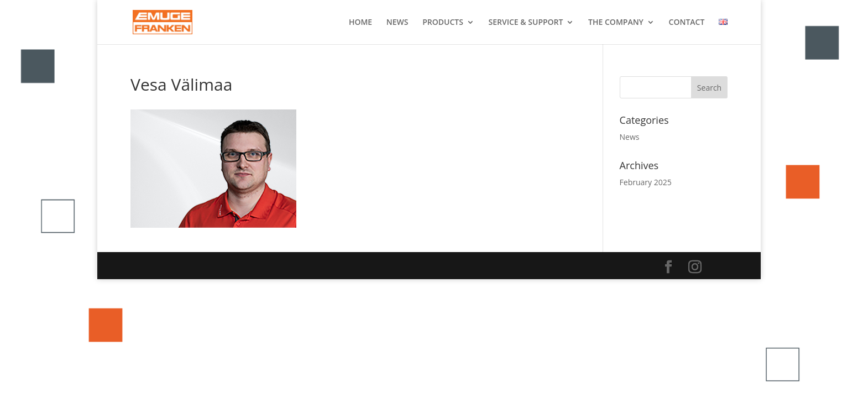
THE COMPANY (616, 22)
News (630, 137)
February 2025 (646, 182)
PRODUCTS (442, 22)
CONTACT (687, 22)
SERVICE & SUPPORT (526, 22)
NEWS (397, 22)
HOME (360, 22)
